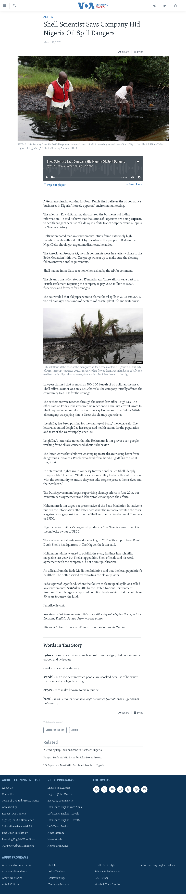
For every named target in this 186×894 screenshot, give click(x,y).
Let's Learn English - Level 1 (63, 813)
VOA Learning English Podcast (158, 865)
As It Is (48, 17)
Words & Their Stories (107, 884)
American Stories (12, 878)
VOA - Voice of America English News (71, 166)
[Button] (123, 52)
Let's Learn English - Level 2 (63, 820)
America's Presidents (14, 871)
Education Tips (57, 878)
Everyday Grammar (59, 884)
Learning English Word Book (18, 839)
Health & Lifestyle (105, 865)
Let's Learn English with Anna (64, 807)
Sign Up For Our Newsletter (18, 820)
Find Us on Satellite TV (15, 833)
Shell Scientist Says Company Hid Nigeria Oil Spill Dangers (86, 161)
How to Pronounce (57, 846)
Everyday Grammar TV (60, 801)
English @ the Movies (59, 794)
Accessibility (9, 807)
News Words (54, 839)
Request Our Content (14, 813)
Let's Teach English (58, 826)
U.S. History (101, 878)
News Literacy (55, 833)
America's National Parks (16, 865)
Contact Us (8, 794)
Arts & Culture (10, 884)
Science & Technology (107, 871)
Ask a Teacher (56, 871)
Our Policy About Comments (18, 846)
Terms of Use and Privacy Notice (20, 801)
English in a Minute (58, 788)
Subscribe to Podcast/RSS (17, 826)
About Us (7, 788)
